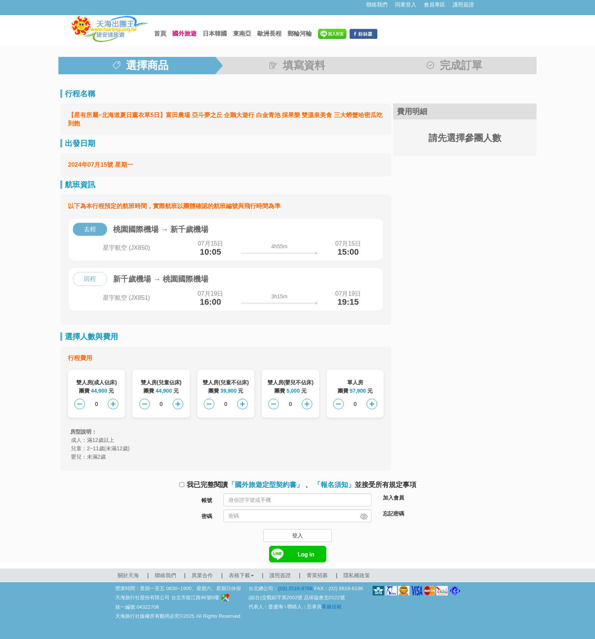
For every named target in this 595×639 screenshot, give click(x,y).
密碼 (206, 516)
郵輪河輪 (300, 33)
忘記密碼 (393, 514)
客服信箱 (332, 606)
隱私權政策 (356, 575)
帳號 (206, 500)
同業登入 (405, 5)
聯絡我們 (376, 5)
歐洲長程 (269, 33)
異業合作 (202, 575)
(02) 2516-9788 (295, 588)
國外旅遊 (184, 33)
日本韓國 (215, 33)
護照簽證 (463, 5)
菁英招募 (317, 575)
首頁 (160, 33)
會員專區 (434, 5)
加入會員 (393, 498)
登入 (297, 535)
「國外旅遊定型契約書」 (265, 485)
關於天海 (128, 575)
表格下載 (241, 575)
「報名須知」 (334, 485)
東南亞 (242, 33)
